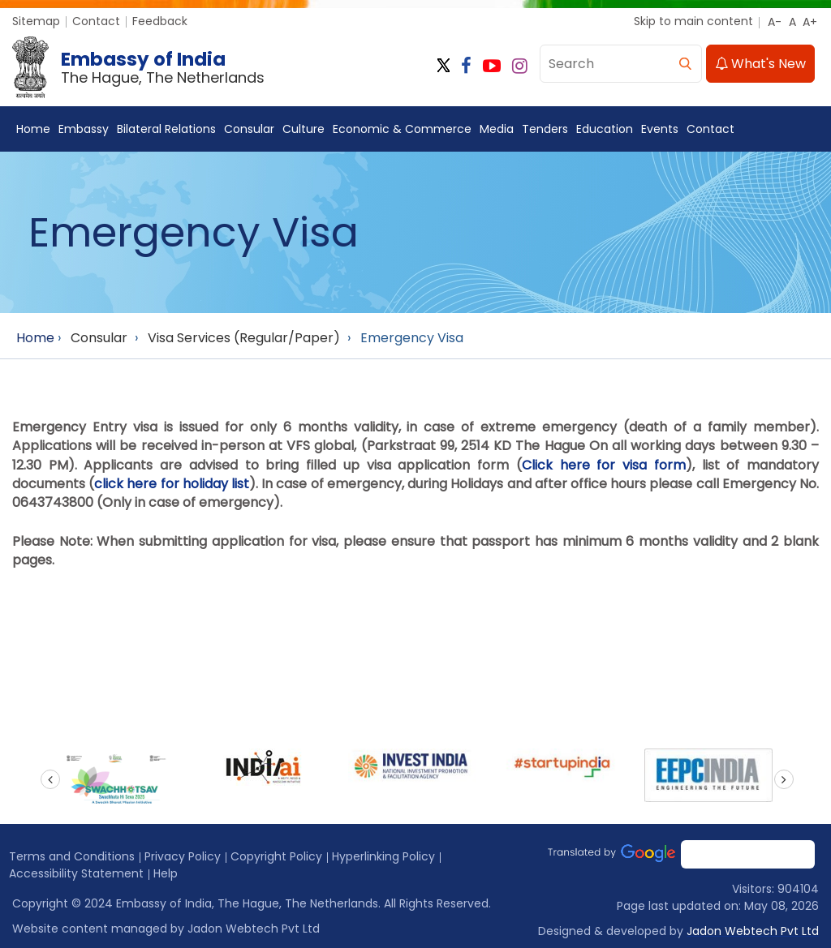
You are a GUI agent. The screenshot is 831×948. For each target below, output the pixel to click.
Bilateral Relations (166, 129)
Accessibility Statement (76, 873)
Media (497, 129)
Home (33, 129)
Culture (303, 129)
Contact (96, 21)
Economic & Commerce (402, 129)
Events (659, 129)
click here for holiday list (171, 483)
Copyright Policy (276, 856)
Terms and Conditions (72, 856)
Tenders (545, 129)
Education (604, 129)
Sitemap (36, 21)
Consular (249, 129)
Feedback (159, 21)
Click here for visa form (604, 465)
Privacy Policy (182, 856)
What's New (760, 63)
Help (165, 873)
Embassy (83, 129)
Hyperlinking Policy (383, 856)
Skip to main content (693, 21)
